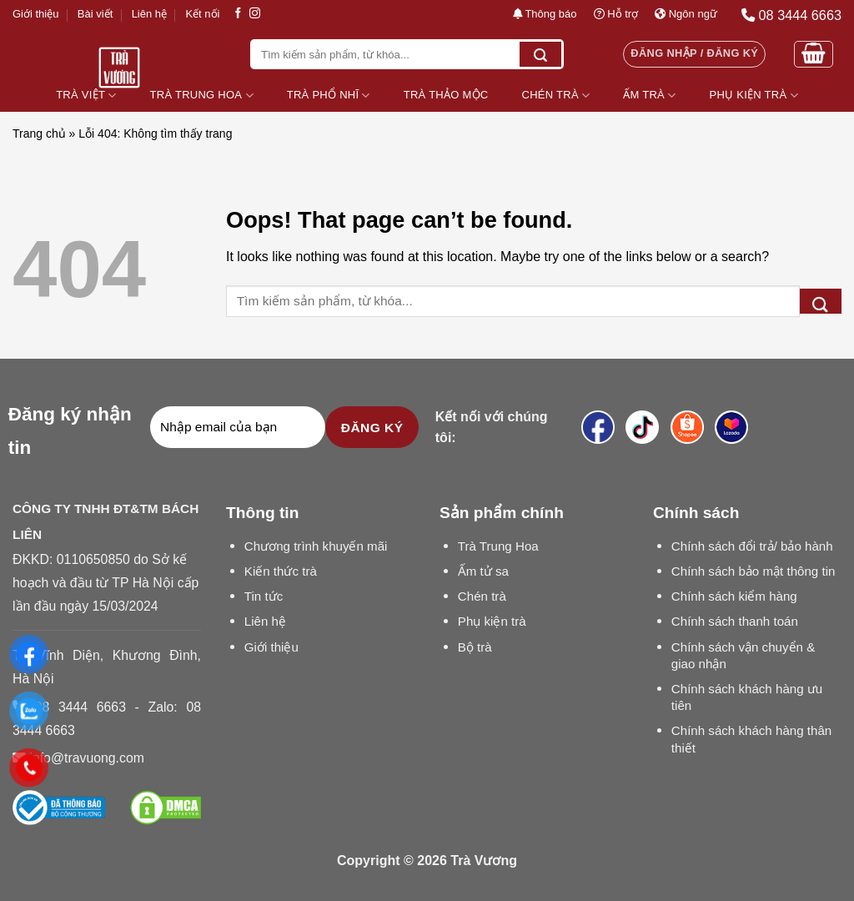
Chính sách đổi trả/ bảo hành (752, 546)
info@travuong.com (86, 758)
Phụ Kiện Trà (754, 95)
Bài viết (95, 14)
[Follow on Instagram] (254, 14)
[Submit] (540, 54)
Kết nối (202, 14)
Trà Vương (483, 860)
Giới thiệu (35, 14)
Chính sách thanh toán (734, 621)
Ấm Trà (649, 95)
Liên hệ (149, 14)
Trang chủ (39, 133)
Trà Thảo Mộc (446, 94)
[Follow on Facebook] (238, 14)
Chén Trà (556, 95)
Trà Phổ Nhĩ (328, 95)
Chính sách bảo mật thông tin (753, 571)
